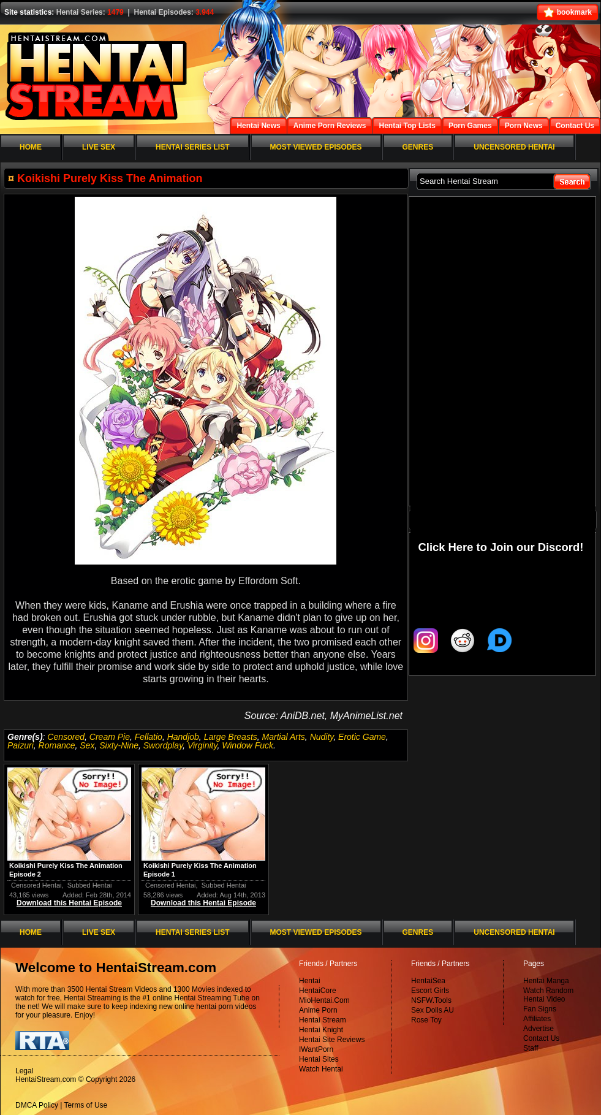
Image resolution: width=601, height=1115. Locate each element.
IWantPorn (316, 1049)
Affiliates (537, 1018)
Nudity (322, 737)
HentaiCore (317, 990)
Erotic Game (362, 737)
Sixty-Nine (118, 745)
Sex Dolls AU (432, 1010)
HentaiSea (428, 980)
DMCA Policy (36, 1105)
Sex (87, 745)
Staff (530, 1048)
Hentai (309, 980)
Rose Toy (426, 1020)
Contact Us (541, 1038)
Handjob (183, 737)
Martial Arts (283, 737)
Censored (66, 737)
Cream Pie (109, 737)
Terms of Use (86, 1105)
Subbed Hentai (89, 885)
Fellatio (148, 737)
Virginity (202, 745)
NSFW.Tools (431, 1000)
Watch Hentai (321, 1069)
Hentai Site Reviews (332, 1039)
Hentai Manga (546, 980)
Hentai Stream (322, 1020)
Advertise (538, 1028)
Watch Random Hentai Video (548, 994)
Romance (57, 745)
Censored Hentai (36, 885)
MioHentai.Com (324, 1000)
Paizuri (20, 745)
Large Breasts (230, 737)
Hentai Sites (319, 1059)
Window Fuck (247, 745)
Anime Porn (318, 1010)
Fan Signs (539, 1009)
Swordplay (163, 745)
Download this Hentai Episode (69, 903)
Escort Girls (430, 990)
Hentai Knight (321, 1030)
